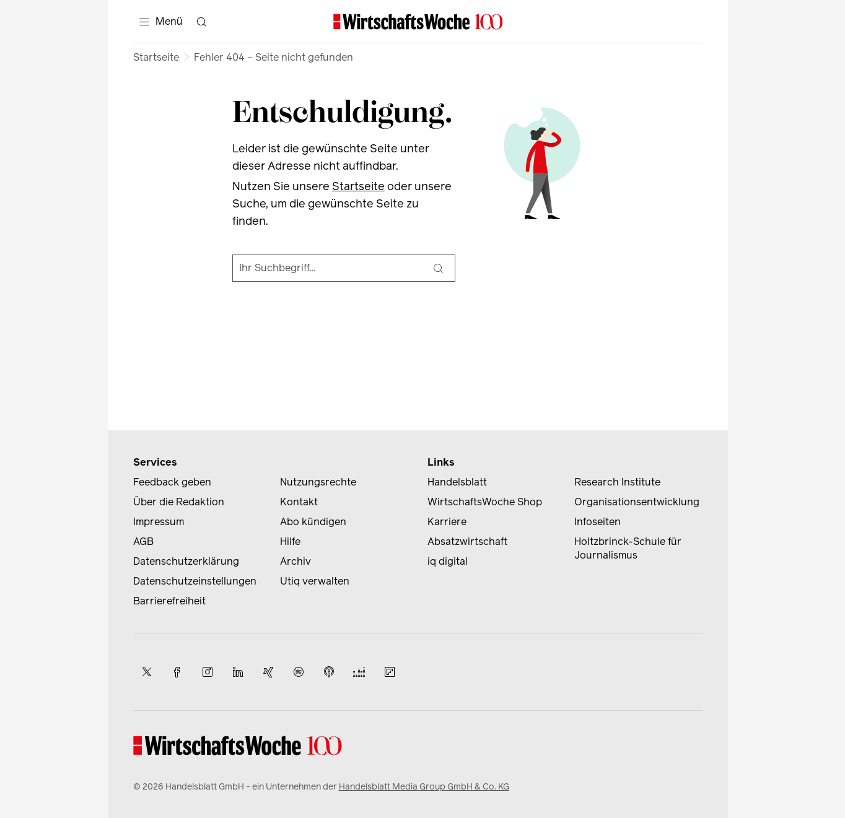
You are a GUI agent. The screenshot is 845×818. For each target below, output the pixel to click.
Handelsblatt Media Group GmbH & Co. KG (424, 787)
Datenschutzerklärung (186, 561)
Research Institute (617, 482)
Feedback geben (172, 482)
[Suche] (439, 268)
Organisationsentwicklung (636, 502)
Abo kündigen (313, 522)
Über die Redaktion (178, 502)
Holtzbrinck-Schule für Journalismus (627, 548)
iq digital (447, 561)
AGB (143, 541)
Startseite (156, 57)
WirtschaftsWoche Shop (484, 502)
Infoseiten (597, 522)
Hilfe (290, 541)
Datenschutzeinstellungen (194, 581)
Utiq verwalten (314, 581)
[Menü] (161, 22)
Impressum (158, 522)
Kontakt (299, 502)
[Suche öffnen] (202, 22)
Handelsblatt (457, 482)
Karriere (446, 522)
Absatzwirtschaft (467, 541)
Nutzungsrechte (318, 482)
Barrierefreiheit (169, 601)
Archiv (295, 561)
